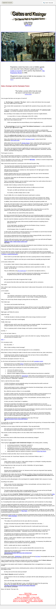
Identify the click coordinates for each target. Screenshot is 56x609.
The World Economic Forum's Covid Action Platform (16, 419)
